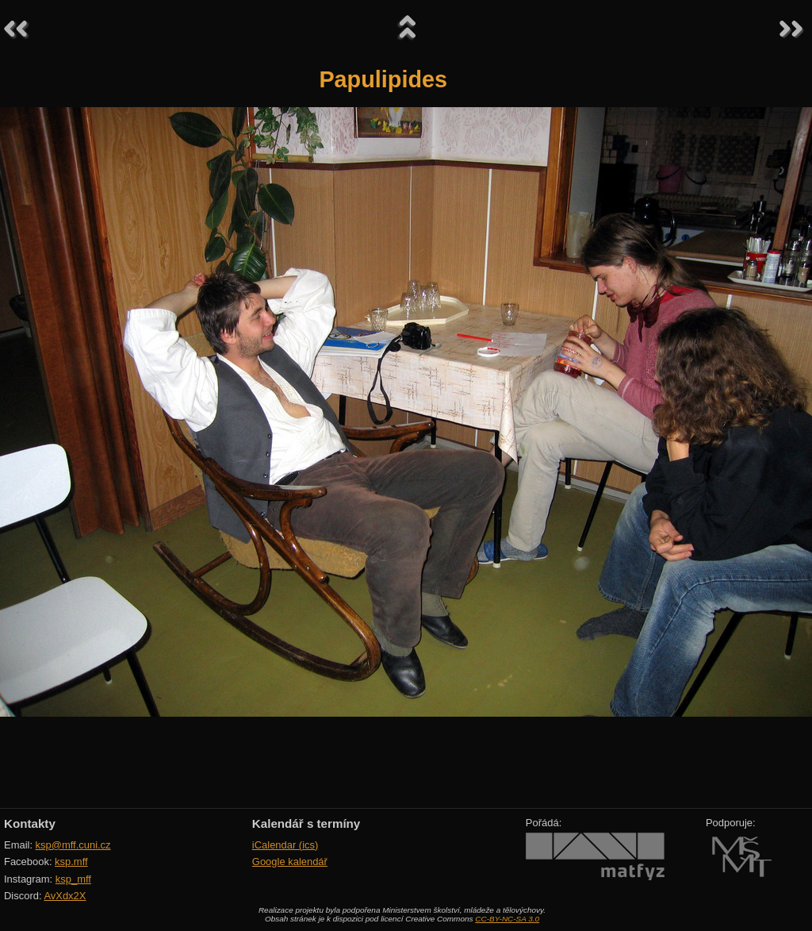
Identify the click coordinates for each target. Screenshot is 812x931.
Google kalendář (289, 862)
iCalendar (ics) (285, 845)
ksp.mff (71, 862)
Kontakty (30, 823)
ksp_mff (73, 879)
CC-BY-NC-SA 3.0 (507, 918)
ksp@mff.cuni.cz (73, 845)
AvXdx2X (65, 896)
